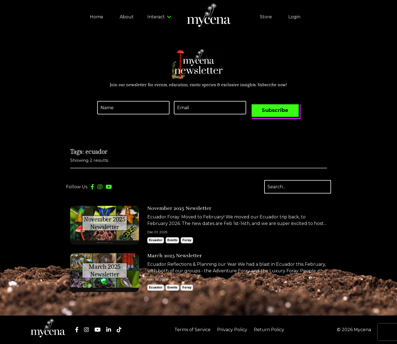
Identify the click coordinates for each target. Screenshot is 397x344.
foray (186, 240)
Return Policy (269, 329)
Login (294, 16)
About (127, 16)
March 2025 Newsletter (174, 255)
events (172, 240)
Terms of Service (192, 329)
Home (96, 16)
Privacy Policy (232, 329)
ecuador (155, 240)
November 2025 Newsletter (179, 208)
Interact (159, 16)
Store (266, 16)
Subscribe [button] (275, 110)
